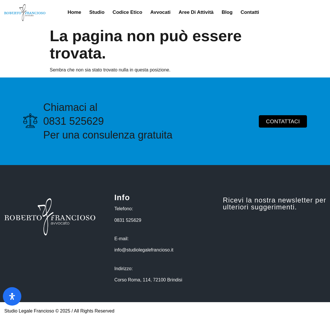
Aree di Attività (196, 12)
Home (74, 12)
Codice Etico (127, 12)
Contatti (250, 12)
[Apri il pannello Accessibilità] (12, 296)
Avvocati (160, 12)
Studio (97, 12)
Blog (227, 12)
